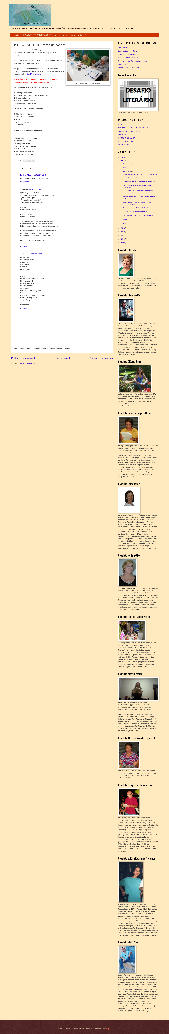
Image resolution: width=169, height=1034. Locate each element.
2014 (123, 161)
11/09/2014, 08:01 (35, 254)
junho (125, 220)
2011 (123, 235)
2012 (123, 232)
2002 (123, 243)
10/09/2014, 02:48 (39, 175)
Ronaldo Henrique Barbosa (128, 68)
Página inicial (63, 358)
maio (125, 223)
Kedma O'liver (26, 175)
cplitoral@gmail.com (33, 74)
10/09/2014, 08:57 (35, 189)
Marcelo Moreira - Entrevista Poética (136, 208)
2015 (123, 157)
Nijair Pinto (122, 64)
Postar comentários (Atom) (28, 363)
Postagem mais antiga (101, 358)
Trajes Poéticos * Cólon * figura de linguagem (139, 178)
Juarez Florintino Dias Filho (128, 54)
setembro (126, 171)
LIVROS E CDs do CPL (127, 138)
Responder (24, 182)
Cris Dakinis (122, 48)
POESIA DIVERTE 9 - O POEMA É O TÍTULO (139, 182)
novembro (127, 167)
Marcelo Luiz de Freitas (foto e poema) (132, 61)
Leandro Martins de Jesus (128, 58)
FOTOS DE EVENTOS (126, 141)
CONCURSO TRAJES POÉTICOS (131, 131)
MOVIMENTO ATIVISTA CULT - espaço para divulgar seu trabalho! (54, 35)
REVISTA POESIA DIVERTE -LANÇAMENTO (139, 174)
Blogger (108, 1029)
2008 (123, 239)
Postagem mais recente (23, 358)
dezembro (127, 164)
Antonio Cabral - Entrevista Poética (135, 211)
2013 (123, 228)
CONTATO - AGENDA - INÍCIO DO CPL (133, 128)
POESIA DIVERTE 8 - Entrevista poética (137, 215)
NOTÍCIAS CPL (124, 135)
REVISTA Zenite (124, 145)
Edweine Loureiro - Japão (128, 51)
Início (16, 35)
